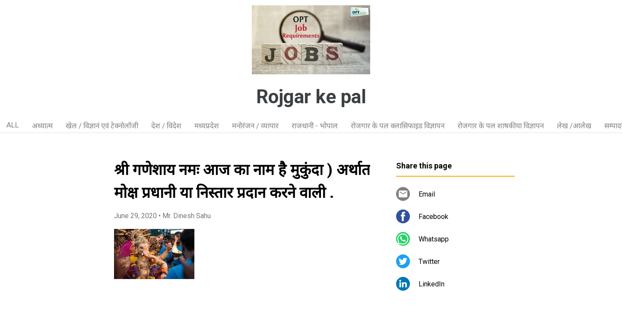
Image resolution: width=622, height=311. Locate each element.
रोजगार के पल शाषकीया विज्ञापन (500, 125)
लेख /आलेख (574, 125)
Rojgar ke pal (311, 97)
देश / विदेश (166, 125)
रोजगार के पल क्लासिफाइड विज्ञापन (397, 125)
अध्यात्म (42, 125)
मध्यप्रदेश (206, 125)
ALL (12, 125)
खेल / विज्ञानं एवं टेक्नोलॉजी (102, 125)
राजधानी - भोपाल (315, 125)
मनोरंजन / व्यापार (255, 125)
